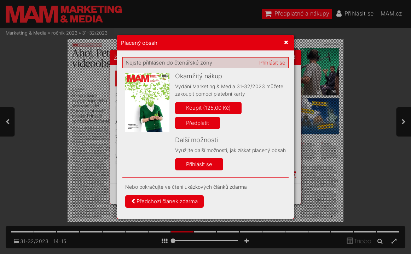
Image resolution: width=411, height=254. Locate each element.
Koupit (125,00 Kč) (208, 107)
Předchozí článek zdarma (164, 201)
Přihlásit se (272, 62)
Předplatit (197, 123)
